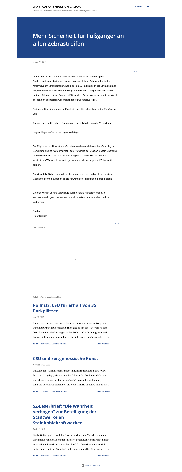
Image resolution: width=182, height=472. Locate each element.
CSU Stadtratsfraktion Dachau (56, 6)
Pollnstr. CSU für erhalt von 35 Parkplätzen (64, 308)
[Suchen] (138, 6)
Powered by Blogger (91, 465)
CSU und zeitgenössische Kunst (65, 358)
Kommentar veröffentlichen (54, 344)
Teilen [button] (134, 71)
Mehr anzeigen (103, 344)
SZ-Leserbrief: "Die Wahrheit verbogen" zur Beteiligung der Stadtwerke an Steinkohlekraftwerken (64, 414)
